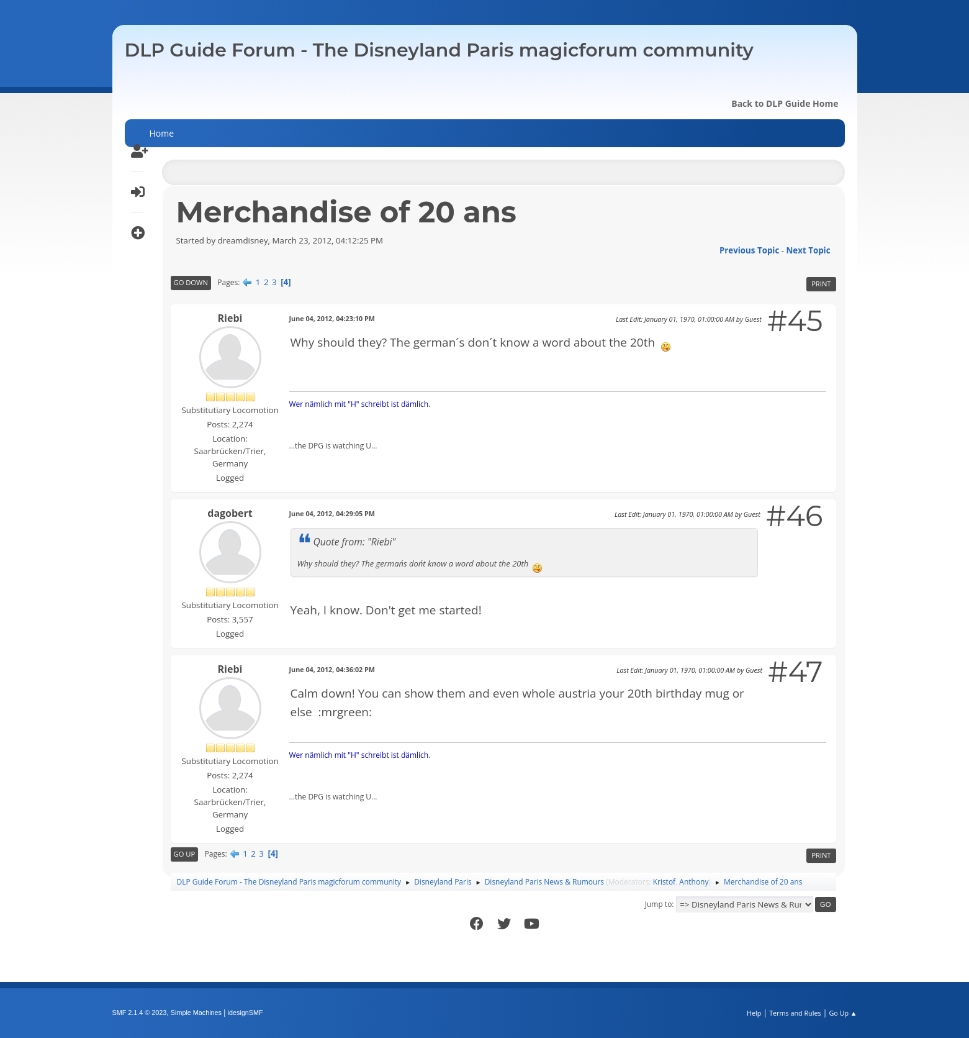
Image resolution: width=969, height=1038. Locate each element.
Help (754, 1013)
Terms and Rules (795, 1013)
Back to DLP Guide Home (784, 103)
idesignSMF (245, 1012)
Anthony (693, 881)
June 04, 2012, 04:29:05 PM (332, 513)
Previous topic (749, 250)
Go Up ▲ (843, 1013)
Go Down (191, 282)
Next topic (808, 250)
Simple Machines (196, 1012)
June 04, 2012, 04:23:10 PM (332, 318)
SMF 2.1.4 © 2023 (139, 1012)
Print (821, 283)
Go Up (185, 853)
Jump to (658, 904)
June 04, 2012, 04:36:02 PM (332, 669)
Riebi (230, 318)
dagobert (229, 513)
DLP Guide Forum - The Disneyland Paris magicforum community (439, 50)
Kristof (664, 881)
